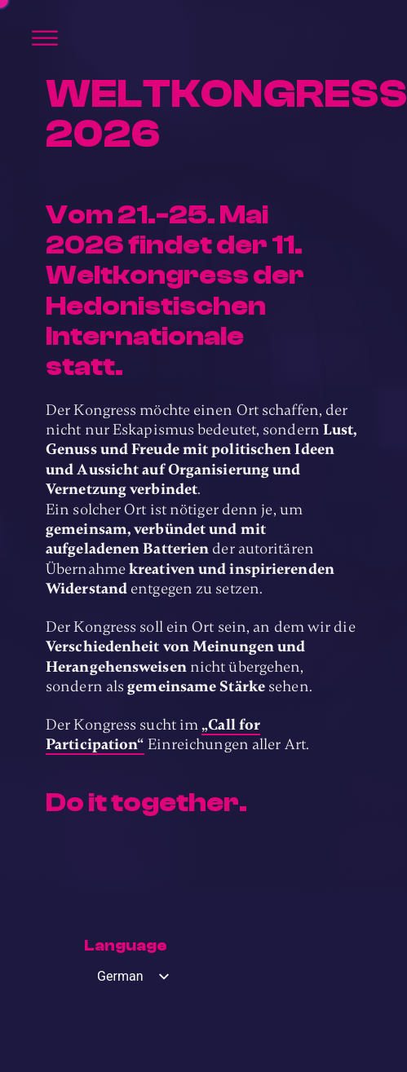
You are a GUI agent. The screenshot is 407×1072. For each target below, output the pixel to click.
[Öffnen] (45, 38)
